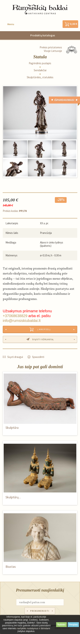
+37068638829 (15, 316)
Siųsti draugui (15, 357)
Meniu (10, 24)
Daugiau (73, 624)
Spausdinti (38, 357)
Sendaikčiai (40, 70)
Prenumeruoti (39, 611)
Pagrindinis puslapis (40, 63)
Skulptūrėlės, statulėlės (40, 77)
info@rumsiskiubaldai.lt (22, 321)
